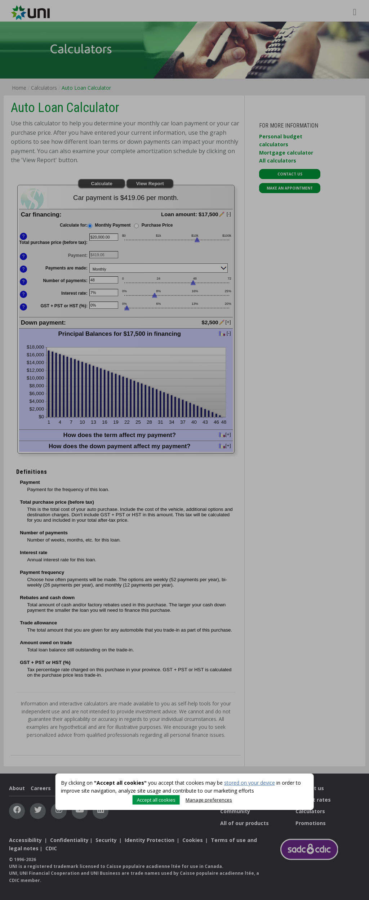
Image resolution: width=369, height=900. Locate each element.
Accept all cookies (155, 798)
